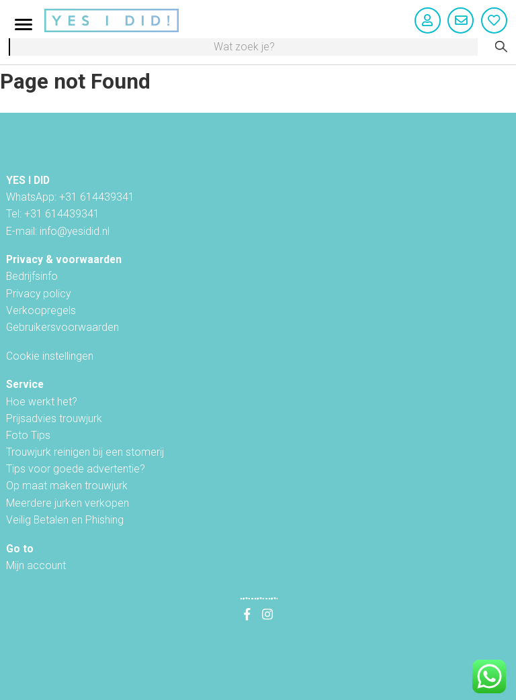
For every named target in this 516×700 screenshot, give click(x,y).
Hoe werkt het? (41, 401)
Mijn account (36, 565)
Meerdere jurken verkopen (67, 503)
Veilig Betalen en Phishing (65, 519)
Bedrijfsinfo (32, 276)
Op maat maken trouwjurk (67, 485)
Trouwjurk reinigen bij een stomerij (85, 452)
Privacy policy (38, 293)
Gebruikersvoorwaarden (62, 327)
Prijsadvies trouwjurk (54, 418)
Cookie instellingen (49, 356)
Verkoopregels (41, 310)
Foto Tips (28, 435)
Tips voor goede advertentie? (75, 468)
